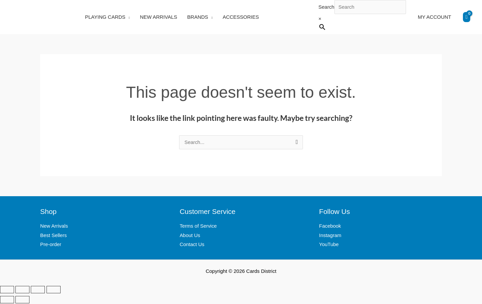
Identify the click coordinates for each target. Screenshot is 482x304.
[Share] (38, 290)
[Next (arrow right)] (22, 300)
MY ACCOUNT (434, 17)
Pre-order (50, 245)
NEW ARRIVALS (158, 17)
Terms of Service (198, 226)
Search (326, 7)
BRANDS (197, 17)
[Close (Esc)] (54, 290)
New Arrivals (54, 226)
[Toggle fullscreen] (22, 290)
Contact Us (192, 245)
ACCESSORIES (241, 17)
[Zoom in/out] (7, 290)
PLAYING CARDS (105, 17)
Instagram (330, 236)
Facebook (330, 226)
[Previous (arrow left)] (7, 300)
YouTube (329, 245)
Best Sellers (53, 236)
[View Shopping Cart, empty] (466, 17)
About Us (190, 236)
